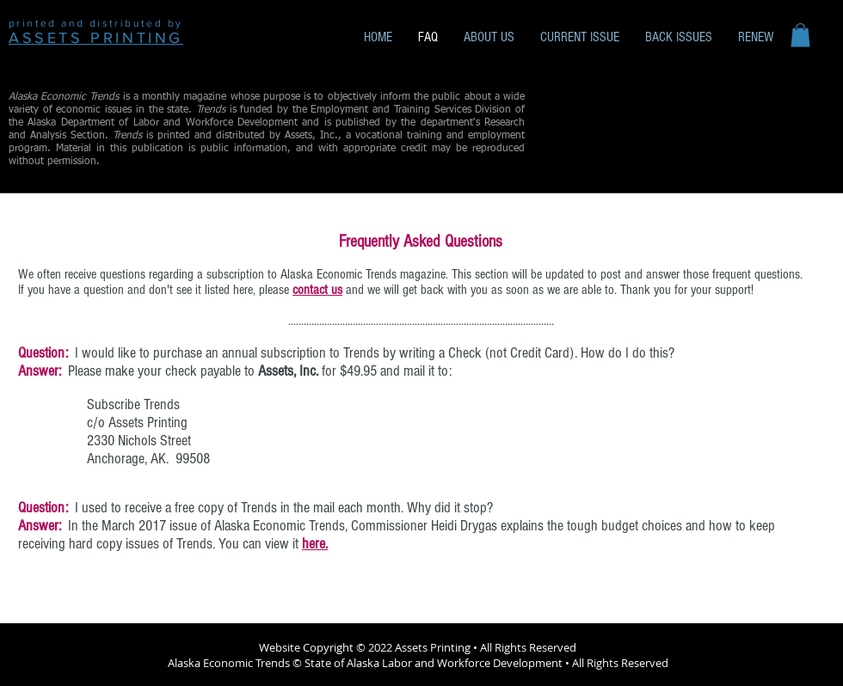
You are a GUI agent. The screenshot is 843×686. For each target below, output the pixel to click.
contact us (317, 289)
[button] (800, 34)
